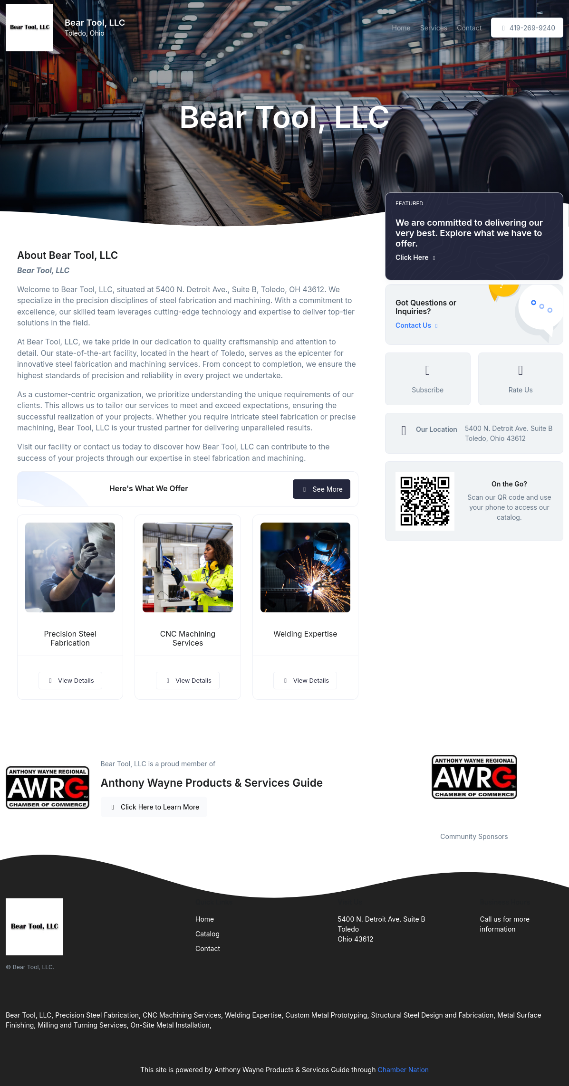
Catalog (207, 934)
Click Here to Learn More (154, 807)
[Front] (31, 27)
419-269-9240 (527, 28)
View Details (70, 680)
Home (401, 28)
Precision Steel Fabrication (70, 638)
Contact (469, 28)
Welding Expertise (305, 633)
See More (321, 489)
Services (433, 28)
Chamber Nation (403, 1070)
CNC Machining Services (188, 638)
